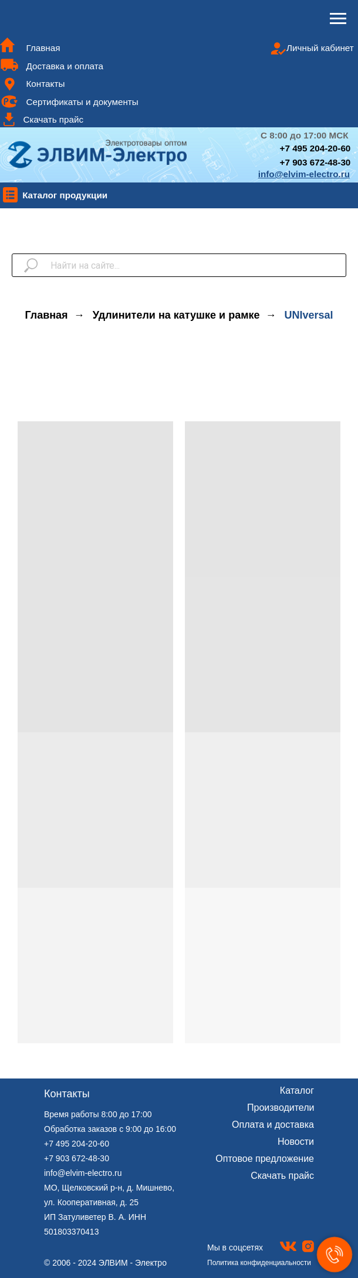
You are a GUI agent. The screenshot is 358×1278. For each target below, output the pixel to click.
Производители (281, 1108)
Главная (43, 48)
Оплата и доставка (273, 1125)
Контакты (45, 84)
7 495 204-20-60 (317, 148)
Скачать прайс (53, 119)
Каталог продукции (64, 195)
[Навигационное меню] (338, 19)
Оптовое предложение (264, 1159)
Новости (296, 1142)
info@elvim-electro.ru (82, 1173)
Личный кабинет (320, 48)
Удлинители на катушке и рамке (176, 315)
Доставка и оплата (64, 66)
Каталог (297, 1091)
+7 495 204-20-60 (76, 1143)
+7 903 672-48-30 (315, 162)
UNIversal (309, 315)
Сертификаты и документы (82, 102)
